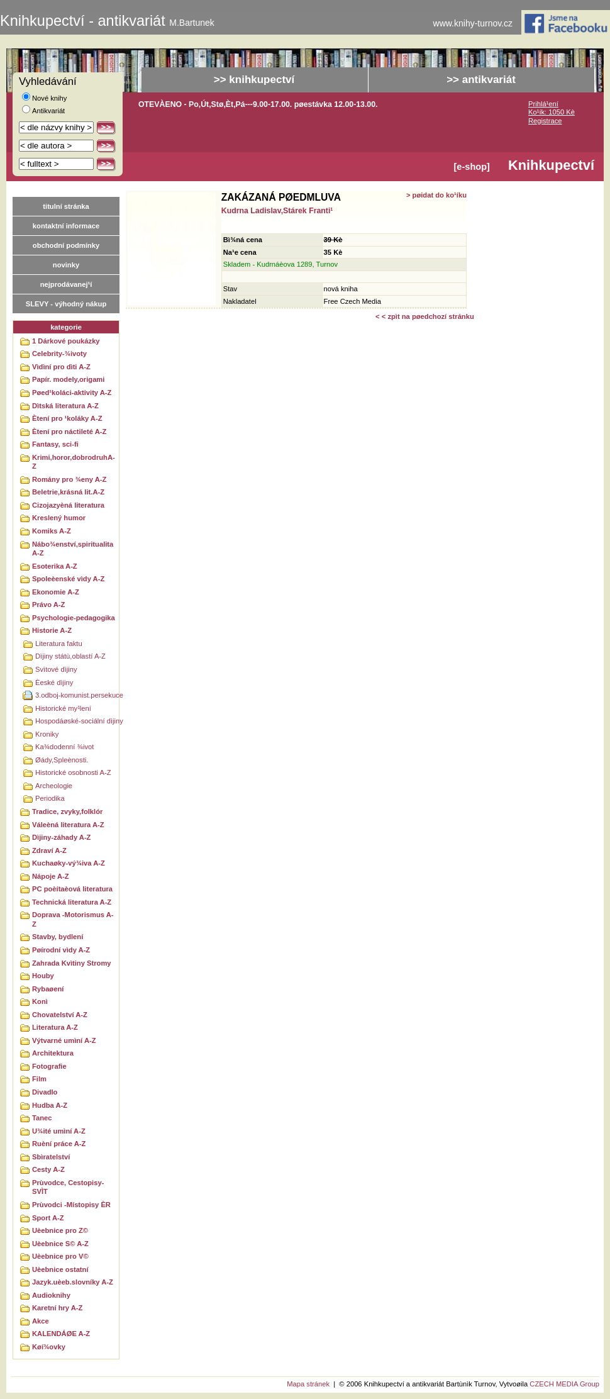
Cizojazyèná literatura (68, 505)
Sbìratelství (51, 1157)
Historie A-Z (52, 630)
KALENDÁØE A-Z (61, 1333)
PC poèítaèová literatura (72, 889)
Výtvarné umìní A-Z (64, 1040)
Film (39, 1079)
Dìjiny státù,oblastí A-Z (70, 656)
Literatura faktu (58, 643)
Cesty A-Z (48, 1169)
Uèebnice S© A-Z (60, 1243)
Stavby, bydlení (57, 936)
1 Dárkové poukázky (66, 341)
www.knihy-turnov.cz (473, 23)
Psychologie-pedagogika (73, 617)
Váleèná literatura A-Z (68, 824)
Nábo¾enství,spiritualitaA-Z (72, 548)
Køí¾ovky (48, 1347)
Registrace (545, 121)
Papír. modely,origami (68, 379)
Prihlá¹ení (543, 104)
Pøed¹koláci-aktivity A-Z (71, 392)
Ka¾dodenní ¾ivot (64, 746)
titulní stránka (66, 206)
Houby (43, 975)
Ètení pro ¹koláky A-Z (67, 418)
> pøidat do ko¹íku (436, 195)
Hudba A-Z (49, 1105)
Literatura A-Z (55, 1027)
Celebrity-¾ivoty (59, 353)
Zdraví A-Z (49, 850)
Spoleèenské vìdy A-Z (68, 578)
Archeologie (53, 785)
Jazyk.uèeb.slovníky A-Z (72, 1282)
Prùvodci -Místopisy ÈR (71, 1204)
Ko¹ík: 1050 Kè (551, 112)
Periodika (50, 798)
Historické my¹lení (63, 708)
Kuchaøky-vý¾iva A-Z (68, 863)
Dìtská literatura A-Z (65, 406)
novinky (66, 265)
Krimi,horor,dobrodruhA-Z (73, 462)
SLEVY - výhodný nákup (66, 304)
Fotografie (49, 1066)
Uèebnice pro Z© (60, 1230)
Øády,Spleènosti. (61, 760)
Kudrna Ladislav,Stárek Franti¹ (277, 210)
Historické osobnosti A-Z (73, 772)
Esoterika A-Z (54, 566)
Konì (40, 1001)
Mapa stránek (308, 1384)
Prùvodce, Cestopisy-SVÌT (68, 1187)
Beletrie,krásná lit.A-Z (68, 492)
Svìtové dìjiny (56, 669)
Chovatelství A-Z (59, 1014)
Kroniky (46, 734)
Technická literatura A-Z (71, 902)
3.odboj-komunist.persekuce (79, 695)
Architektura (53, 1053)
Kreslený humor (59, 517)
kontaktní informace (66, 226)
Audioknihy (51, 1295)
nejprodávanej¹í (66, 284)
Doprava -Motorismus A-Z (73, 919)
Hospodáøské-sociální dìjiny (79, 721)
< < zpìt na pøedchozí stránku (424, 316)
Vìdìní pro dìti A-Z (61, 367)
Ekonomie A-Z (55, 592)
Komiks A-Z (51, 531)
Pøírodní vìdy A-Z (61, 950)
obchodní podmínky (66, 245)
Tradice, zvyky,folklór (67, 811)
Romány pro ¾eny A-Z (69, 479)
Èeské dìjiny (54, 682)
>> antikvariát (481, 80)
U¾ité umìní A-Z (59, 1131)
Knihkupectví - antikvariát (107, 21)
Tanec (42, 1118)
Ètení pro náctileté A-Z (69, 431)
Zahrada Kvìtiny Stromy (71, 963)
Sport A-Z (48, 1218)
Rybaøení (48, 989)
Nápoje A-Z (50, 876)
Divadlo (44, 1092)
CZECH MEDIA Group (564, 1384)
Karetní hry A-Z (57, 1308)
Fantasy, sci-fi (55, 444)
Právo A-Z (48, 604)
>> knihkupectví (254, 80)
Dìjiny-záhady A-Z (61, 837)
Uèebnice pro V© (60, 1256)
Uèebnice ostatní (60, 1269)
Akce (40, 1321)
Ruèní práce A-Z (59, 1143)
